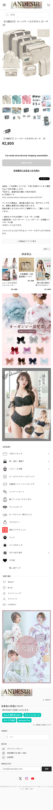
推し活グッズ (14, 568)
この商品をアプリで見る (26, 241)
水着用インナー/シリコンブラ (21, 484)
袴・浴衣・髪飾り (16, 461)
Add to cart (26, 163)
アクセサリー (14, 522)
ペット (12, 537)
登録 (46, 769)
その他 (12, 560)
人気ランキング (15, 454)
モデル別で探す (15, 553)
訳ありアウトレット (17, 530)
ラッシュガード (15, 507)
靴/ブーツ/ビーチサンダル (20, 499)
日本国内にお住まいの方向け (26, 171)
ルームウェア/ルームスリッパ (21, 476)
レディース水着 (15, 469)
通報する (47, 249)
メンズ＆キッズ (15, 545)
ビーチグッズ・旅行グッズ (20, 515)
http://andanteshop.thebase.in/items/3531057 (22, 197)
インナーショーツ (16, 492)
